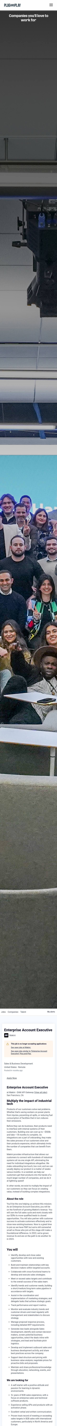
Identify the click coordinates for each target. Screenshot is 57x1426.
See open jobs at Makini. (21, 1047)
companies (13, 1012)
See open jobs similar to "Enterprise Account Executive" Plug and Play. (29, 1052)
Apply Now (12, 1078)
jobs (3, 1012)
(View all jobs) (40, 1092)
